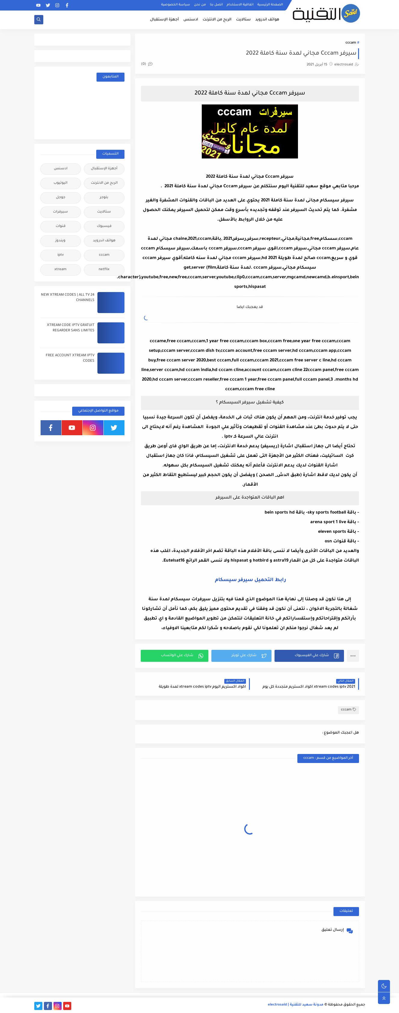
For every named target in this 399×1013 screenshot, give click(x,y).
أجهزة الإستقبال (164, 20)
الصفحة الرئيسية (270, 5)
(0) (146, 64)
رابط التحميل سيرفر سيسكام (250, 580)
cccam (350, 43)
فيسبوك (104, 226)
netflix (104, 270)
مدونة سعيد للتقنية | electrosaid (296, 1005)
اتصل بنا (216, 5)
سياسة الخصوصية (175, 5)
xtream (60, 270)
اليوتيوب (60, 183)
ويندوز (60, 241)
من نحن (200, 5)
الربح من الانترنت (217, 20)
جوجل (60, 198)
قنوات (61, 226)
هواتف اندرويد (267, 20)
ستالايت (243, 20)
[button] (309, 656)
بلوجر (104, 198)
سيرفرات (60, 212)
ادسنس (190, 20)
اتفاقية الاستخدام (240, 5)
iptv (60, 255)
